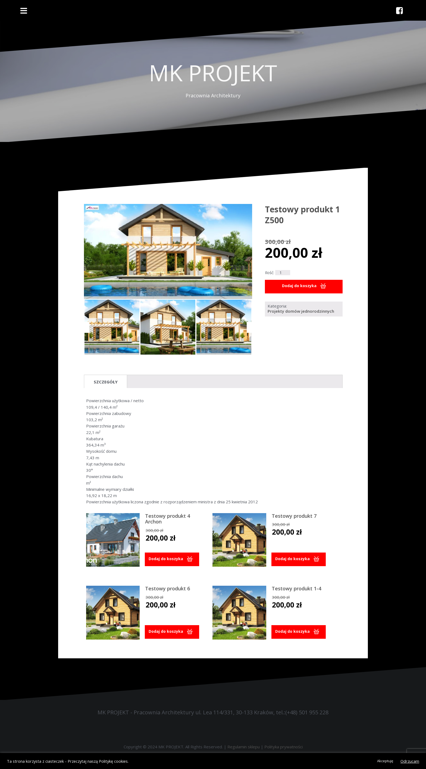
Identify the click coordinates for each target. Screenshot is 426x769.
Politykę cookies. (114, 761)
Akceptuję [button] (385, 760)
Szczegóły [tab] (106, 381)
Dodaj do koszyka (299, 286)
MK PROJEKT (213, 72)
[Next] (249, 327)
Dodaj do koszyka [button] (166, 559)
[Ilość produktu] (282, 272)
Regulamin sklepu (243, 746)
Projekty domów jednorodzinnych (301, 311)
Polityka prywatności (283, 746)
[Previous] (86, 327)
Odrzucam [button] (409, 761)
